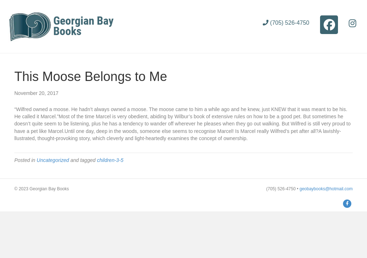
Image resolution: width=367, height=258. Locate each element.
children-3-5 (110, 160)
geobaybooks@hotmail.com (326, 188)
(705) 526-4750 (286, 23)
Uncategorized (53, 160)
